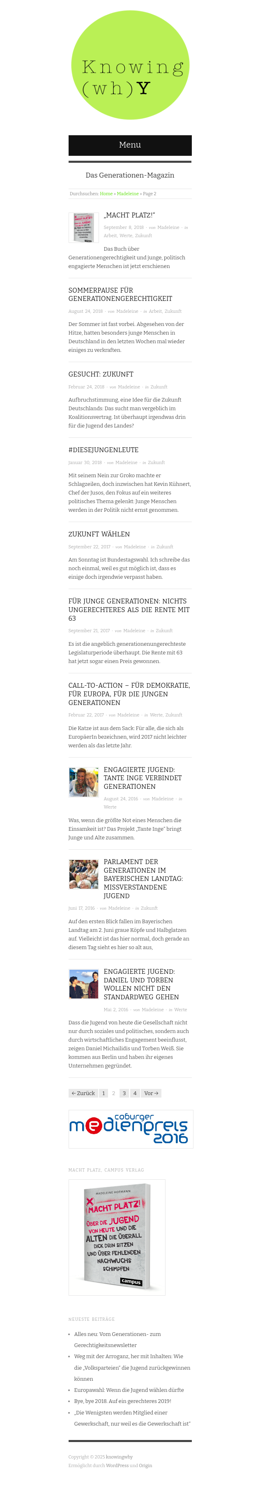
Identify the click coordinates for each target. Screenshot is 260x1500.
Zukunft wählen (99, 534)
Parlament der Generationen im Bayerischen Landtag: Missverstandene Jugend (143, 879)
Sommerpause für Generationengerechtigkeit (121, 295)
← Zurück (83, 1093)
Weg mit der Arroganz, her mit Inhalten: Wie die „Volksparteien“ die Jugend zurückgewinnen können (132, 1367)
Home (106, 193)
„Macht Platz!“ (129, 215)
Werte (126, 235)
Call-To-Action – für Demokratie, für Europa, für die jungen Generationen (129, 694)
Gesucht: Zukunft (101, 374)
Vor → (151, 1093)
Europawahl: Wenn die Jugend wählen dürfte (129, 1390)
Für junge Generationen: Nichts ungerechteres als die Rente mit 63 (129, 609)
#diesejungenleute (104, 450)
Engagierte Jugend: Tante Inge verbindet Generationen (143, 778)
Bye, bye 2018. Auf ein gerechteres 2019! (123, 1401)
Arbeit (110, 235)
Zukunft (143, 235)
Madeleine (128, 193)
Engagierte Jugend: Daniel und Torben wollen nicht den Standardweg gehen (141, 984)
